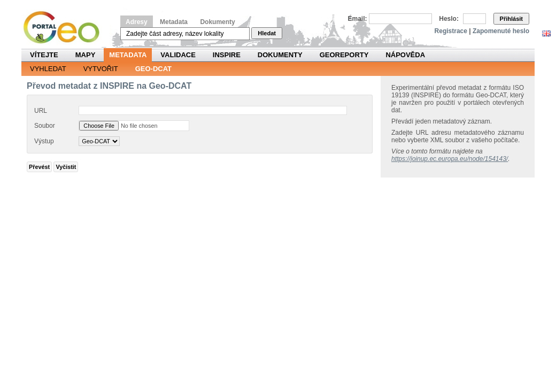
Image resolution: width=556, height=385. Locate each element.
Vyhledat (48, 69)
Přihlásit (511, 19)
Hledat (267, 33)
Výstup (44, 141)
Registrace (451, 31)
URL (40, 110)
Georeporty (344, 55)
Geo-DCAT (153, 69)
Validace (177, 55)
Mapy (85, 55)
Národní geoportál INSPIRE (65, 27)
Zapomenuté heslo (501, 31)
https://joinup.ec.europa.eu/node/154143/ (449, 159)
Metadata (174, 22)
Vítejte (44, 55)
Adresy (137, 22)
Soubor (44, 125)
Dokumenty (217, 22)
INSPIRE (227, 55)
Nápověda (405, 55)
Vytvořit (100, 69)
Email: (357, 18)
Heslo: (449, 18)
